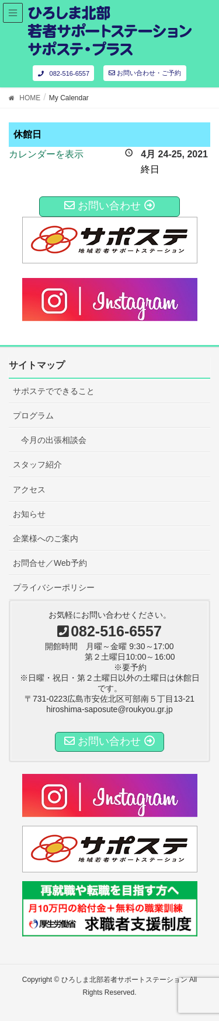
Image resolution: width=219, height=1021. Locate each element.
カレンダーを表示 (46, 154)
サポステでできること (54, 391)
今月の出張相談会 (53, 440)
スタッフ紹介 (37, 464)
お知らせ (29, 514)
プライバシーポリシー (54, 587)
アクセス (29, 489)
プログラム (33, 415)
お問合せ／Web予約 (50, 563)
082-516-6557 (63, 73)
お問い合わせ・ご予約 (145, 72)
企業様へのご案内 (45, 538)
